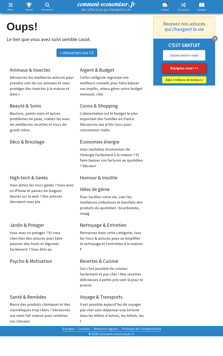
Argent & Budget (97, 70)
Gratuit (165, 9)
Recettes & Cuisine (99, 261)
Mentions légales (106, 329)
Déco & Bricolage (27, 142)
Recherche (47, 9)
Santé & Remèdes (28, 297)
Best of (29, 9)
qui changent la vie (184, 29)
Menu (11, 9)
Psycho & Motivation (31, 261)
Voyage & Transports (101, 297)
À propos (201, 9)
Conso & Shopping (99, 106)
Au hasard (183, 9)
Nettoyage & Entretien (103, 225)
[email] (184, 55)
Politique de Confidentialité (141, 329)
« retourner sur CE (77, 53)
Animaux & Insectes (30, 70)
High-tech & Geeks (29, 177)
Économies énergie (99, 142)
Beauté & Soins (25, 106)
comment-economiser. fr (106, 5)
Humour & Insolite (98, 177)
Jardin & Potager (27, 225)
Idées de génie (95, 189)
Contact (84, 329)
